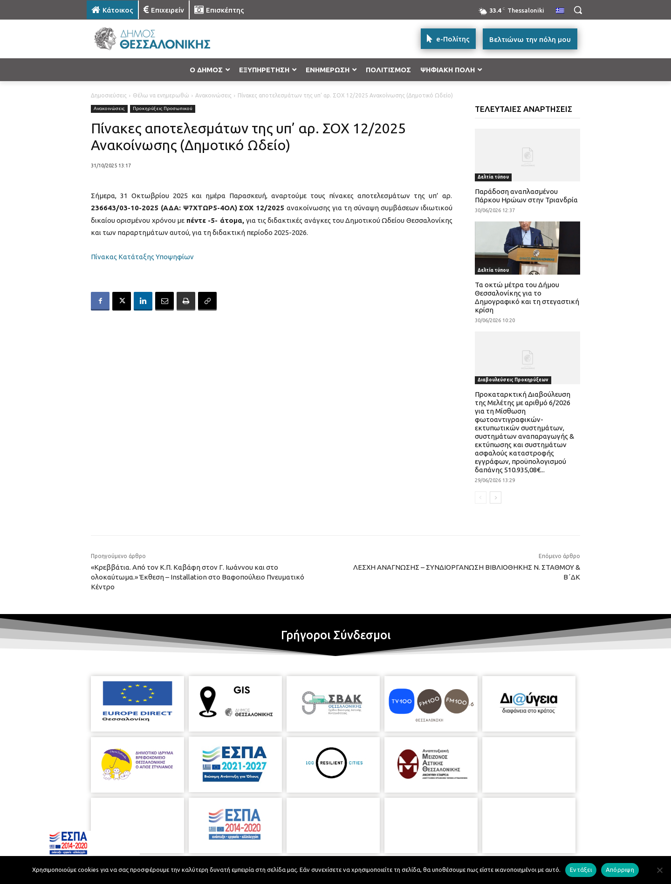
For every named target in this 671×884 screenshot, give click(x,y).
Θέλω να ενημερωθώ (161, 95)
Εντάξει (581, 869)
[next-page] (495, 497)
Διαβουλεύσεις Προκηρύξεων (513, 379)
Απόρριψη (620, 869)
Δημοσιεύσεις (109, 95)
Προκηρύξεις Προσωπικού (162, 109)
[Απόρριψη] (659, 870)
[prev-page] (480, 497)
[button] (577, 9)
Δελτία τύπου (493, 177)
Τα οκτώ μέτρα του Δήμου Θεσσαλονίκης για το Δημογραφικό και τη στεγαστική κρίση (527, 297)
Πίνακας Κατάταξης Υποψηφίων (142, 257)
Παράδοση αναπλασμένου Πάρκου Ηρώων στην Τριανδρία (526, 195)
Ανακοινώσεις (213, 95)
